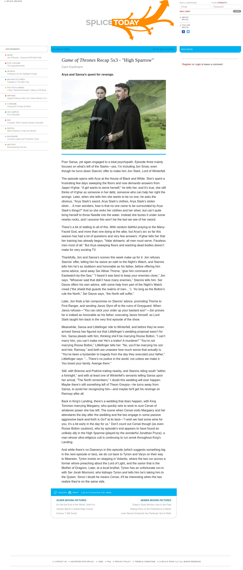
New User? (185, 11)
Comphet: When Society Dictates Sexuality (25, 123)
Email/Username (188, 3)
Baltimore (12, 136)
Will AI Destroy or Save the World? (21, 131)
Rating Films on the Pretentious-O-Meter (150, 509)
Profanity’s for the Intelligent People (22, 74)
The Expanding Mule (16, 66)
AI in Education (13, 115)
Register (186, 64)
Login (198, 64)
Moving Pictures (16, 79)
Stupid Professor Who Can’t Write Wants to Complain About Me (34, 98)
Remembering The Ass (17, 147)
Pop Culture (13, 63)
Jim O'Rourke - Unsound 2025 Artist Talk (24, 58)
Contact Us (61, 562)
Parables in (18, 82)
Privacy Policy (123, 562)
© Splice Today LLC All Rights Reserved (180, 562)
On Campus (13, 112)
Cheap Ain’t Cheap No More (19, 106)
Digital (11, 128)
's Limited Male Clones (74, 509)
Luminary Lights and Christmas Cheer (23, 139)
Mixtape (11, 144)
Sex (9, 120)
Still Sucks (66, 513)
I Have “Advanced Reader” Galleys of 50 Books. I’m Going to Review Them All (40, 90)
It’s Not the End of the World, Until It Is (75, 504)
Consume (12, 104)
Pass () (219, 3)
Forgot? (222, 3)
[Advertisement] (224, 30)
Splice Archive (14, 1)
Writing (11, 96)
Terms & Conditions (145, 562)
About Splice (185, 18)
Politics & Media (15, 88)
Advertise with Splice (82, 562)
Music (10, 55)
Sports (11, 71)
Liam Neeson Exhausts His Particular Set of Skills (146, 513)
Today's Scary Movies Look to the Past (151, 504)
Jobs (100, 562)
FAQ (109, 562)
